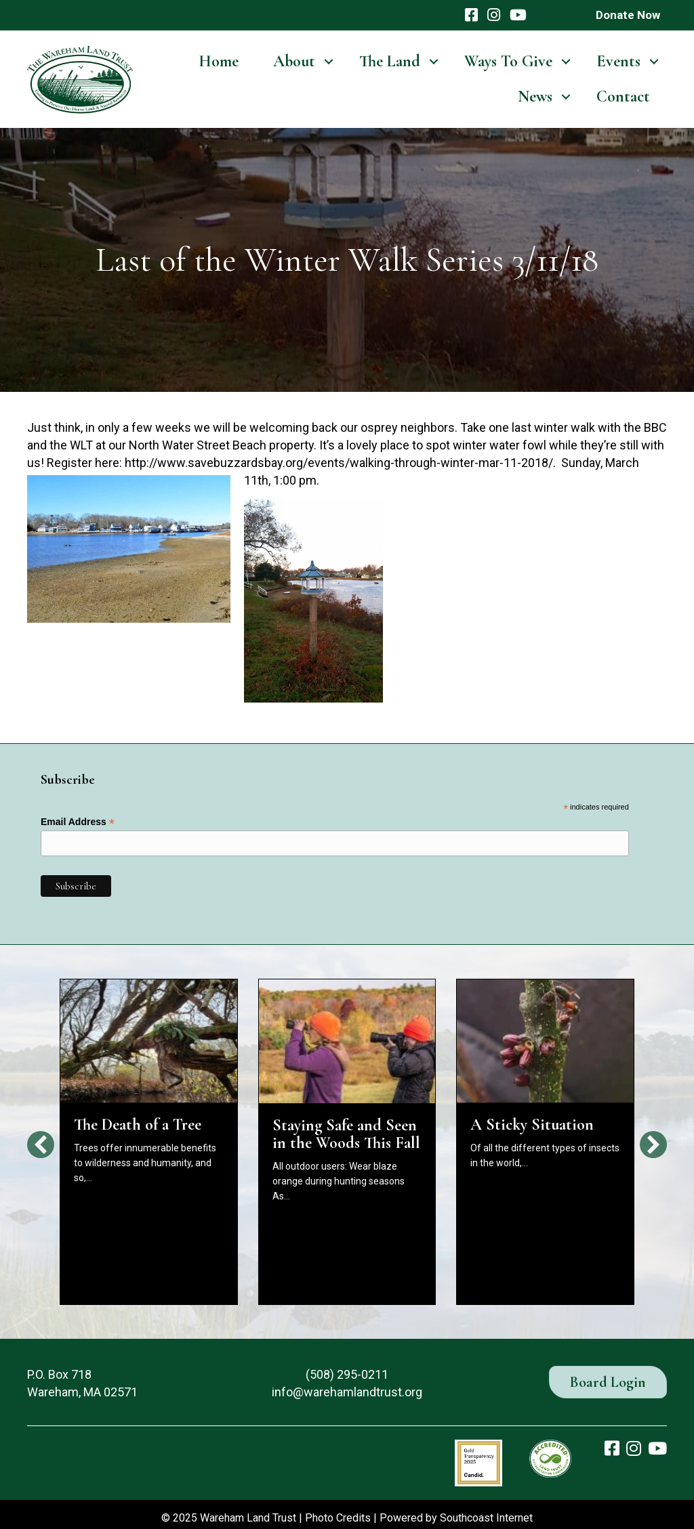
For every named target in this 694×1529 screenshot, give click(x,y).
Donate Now (628, 15)
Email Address (78, 822)
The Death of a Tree (137, 1124)
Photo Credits (338, 1517)
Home (219, 61)
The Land (389, 61)
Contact (623, 96)
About (294, 61)
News (535, 96)
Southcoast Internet (486, 1517)
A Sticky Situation (532, 1124)
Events (618, 61)
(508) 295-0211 (347, 1374)
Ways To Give (508, 61)
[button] (40, 1144)
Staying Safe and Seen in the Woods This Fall (346, 1134)
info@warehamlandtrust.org (347, 1392)
